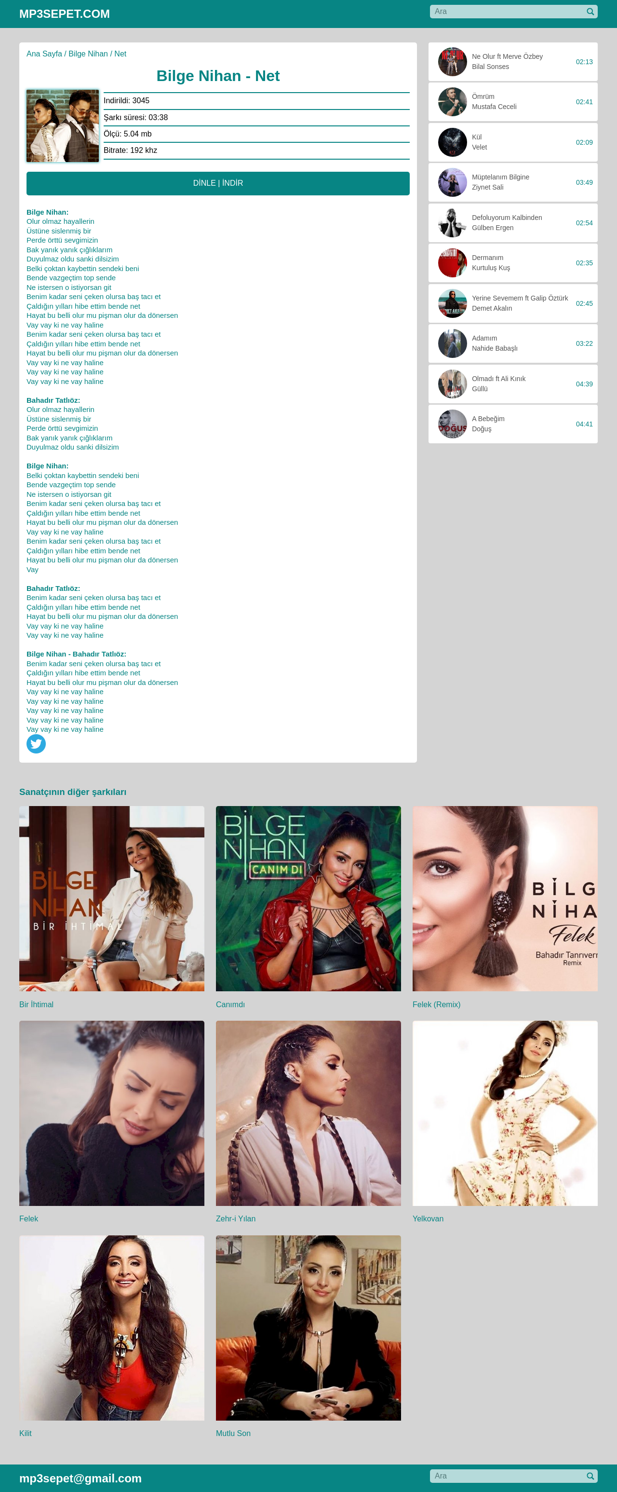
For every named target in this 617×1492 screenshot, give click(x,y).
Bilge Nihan (88, 54)
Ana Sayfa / (47, 54)
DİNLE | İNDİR (218, 183)
